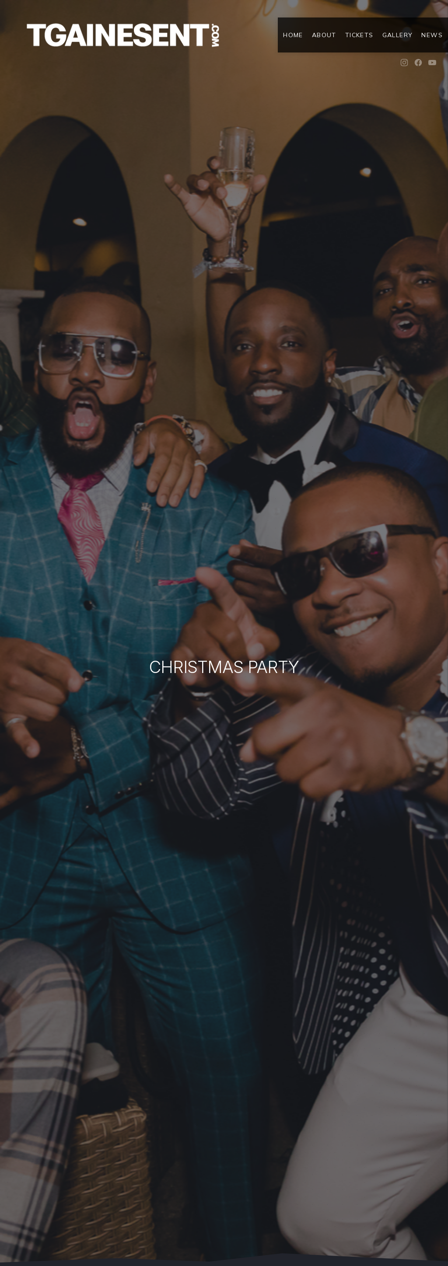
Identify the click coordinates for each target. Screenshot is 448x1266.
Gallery (397, 35)
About (324, 35)
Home (293, 35)
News (432, 35)
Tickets (359, 35)
